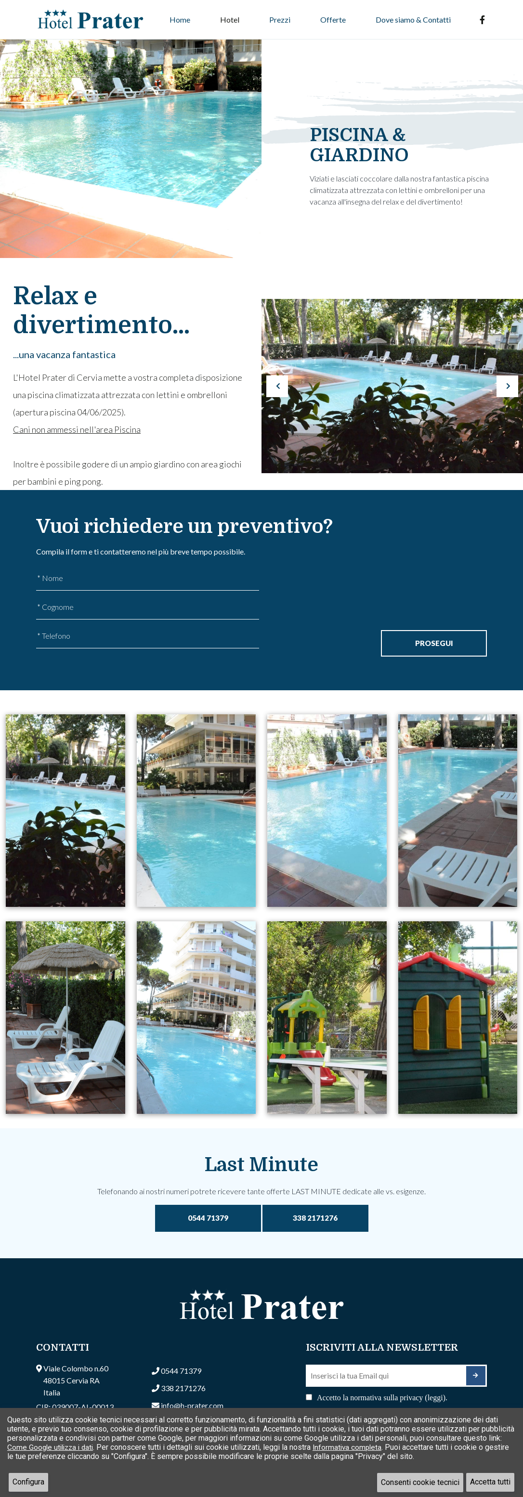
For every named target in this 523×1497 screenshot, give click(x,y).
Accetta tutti (490, 1482)
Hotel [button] (229, 19)
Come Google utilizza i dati (52, 1447)
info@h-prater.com (192, 1405)
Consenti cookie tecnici (420, 1482)
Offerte (333, 19)
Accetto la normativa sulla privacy (382, 1398)
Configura (28, 1482)
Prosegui (434, 642)
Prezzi (279, 19)
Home (180, 19)
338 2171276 (315, 1218)
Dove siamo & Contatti (413, 19)
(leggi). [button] (436, 1398)
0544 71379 (208, 1218)
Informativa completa (353, 1447)
